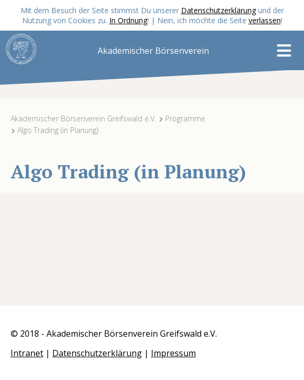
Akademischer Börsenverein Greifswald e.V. (83, 118)
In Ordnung (128, 20)
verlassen (265, 20)
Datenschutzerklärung (218, 10)
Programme (185, 118)
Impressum (173, 353)
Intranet (27, 353)
